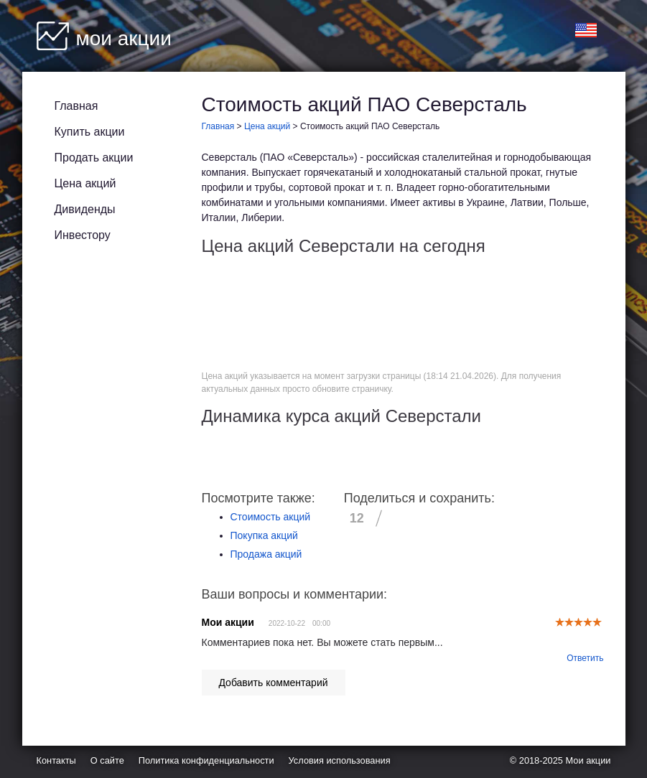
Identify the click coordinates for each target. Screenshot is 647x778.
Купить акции (90, 132)
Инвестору (83, 235)
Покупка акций (264, 535)
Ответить (585, 658)
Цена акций (85, 183)
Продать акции (94, 157)
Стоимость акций (271, 516)
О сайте (107, 760)
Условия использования (340, 760)
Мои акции (588, 760)
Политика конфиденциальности (206, 760)
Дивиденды (85, 209)
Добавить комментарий (272, 682)
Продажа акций (266, 554)
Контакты (56, 760)
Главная (76, 106)
